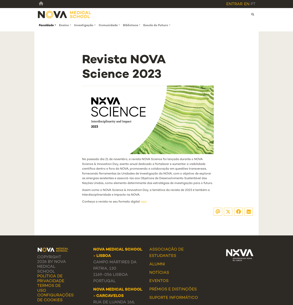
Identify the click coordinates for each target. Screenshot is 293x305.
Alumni (157, 264)
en (246, 4)
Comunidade (108, 25)
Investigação (83, 25)
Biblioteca (130, 25)
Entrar (234, 4)
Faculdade (46, 25)
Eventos (159, 281)
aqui (144, 201)
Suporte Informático (173, 298)
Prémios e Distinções (173, 289)
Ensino (64, 25)
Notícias (159, 273)
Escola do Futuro (155, 25)
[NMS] (64, 14)
